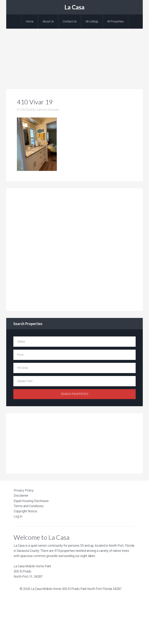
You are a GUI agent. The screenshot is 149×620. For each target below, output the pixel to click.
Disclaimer (21, 495)
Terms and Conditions (29, 506)
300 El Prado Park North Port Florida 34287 (92, 589)
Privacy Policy (24, 490)
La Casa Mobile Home (46, 589)
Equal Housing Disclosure (31, 501)
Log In (18, 516)
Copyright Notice (25, 511)
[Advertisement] (74, 55)
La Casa (74, 7)
